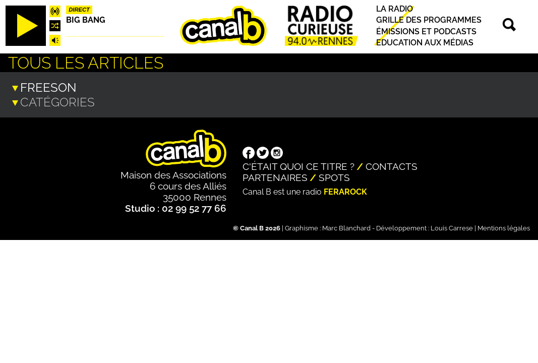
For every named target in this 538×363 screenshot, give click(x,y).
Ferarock (345, 191)
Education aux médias (424, 42)
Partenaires (275, 176)
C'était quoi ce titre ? (298, 165)
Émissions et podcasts (426, 31)
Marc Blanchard (346, 227)
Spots (334, 176)
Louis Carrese (452, 227)
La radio (394, 9)
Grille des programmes (429, 20)
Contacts (391, 165)
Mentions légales (503, 227)
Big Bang (85, 20)
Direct (79, 10)
